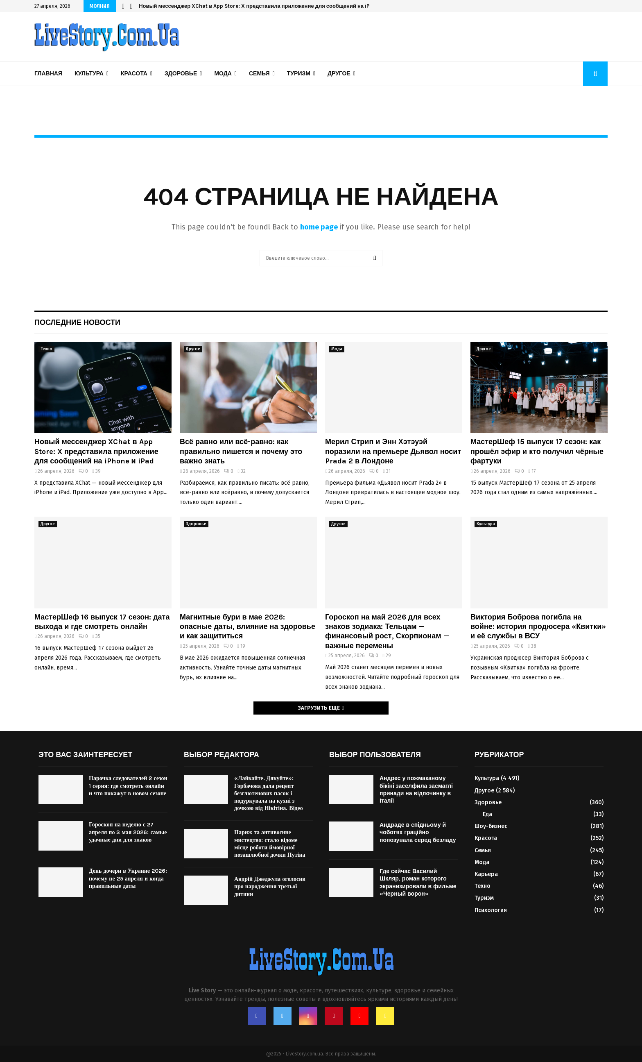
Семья (259, 73)
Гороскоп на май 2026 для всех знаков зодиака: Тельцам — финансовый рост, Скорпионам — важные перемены (387, 631)
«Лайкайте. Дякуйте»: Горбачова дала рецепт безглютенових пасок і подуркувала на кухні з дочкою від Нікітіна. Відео (268, 793)
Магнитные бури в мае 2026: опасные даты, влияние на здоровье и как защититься (247, 627)
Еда (487, 814)
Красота (134, 73)
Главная (48, 73)
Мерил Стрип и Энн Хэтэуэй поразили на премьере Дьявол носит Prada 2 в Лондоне (393, 451)
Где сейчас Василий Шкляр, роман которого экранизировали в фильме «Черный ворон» (418, 882)
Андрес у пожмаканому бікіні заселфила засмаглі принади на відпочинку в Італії (416, 789)
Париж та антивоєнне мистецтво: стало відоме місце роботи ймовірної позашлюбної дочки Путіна (269, 843)
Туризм (298, 73)
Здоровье (181, 73)
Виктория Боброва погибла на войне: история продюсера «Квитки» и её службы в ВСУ (538, 627)
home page (319, 226)
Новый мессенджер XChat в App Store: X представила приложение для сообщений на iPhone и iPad (269, 6)
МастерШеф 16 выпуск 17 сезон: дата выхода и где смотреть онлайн (102, 622)
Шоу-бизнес (491, 826)
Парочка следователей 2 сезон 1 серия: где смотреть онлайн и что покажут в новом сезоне (128, 785)
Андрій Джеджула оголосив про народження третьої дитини (269, 886)
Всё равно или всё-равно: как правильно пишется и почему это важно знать (241, 451)
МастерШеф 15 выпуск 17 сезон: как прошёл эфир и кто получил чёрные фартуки (537, 451)
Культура (89, 73)
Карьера (486, 874)
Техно (46, 349)
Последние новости (77, 322)
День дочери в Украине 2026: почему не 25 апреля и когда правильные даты (128, 878)
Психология (491, 910)
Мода (222, 73)
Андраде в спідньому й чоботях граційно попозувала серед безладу (418, 832)
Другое (339, 73)
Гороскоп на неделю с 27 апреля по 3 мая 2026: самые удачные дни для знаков (128, 832)
